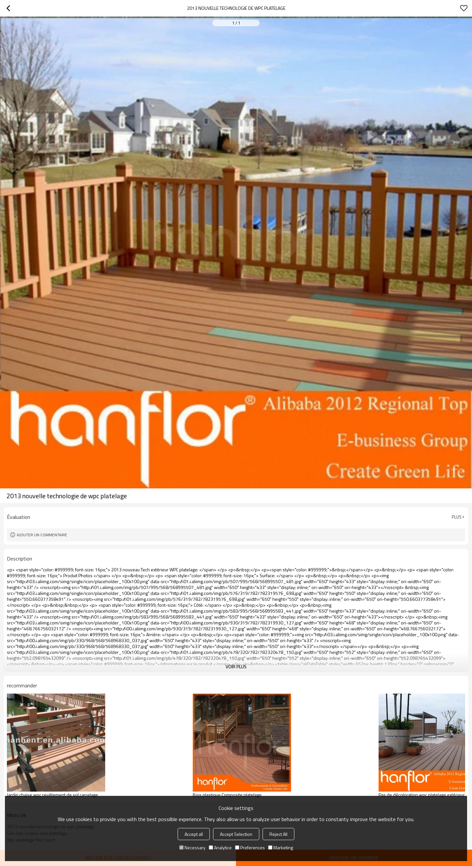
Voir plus (236, 666)
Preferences (250, 847)
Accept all (194, 834)
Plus (457, 517)
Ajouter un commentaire (42, 535)
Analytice (220, 847)
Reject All (278, 834)
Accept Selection (236, 834)
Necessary (192, 847)
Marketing (280, 847)
